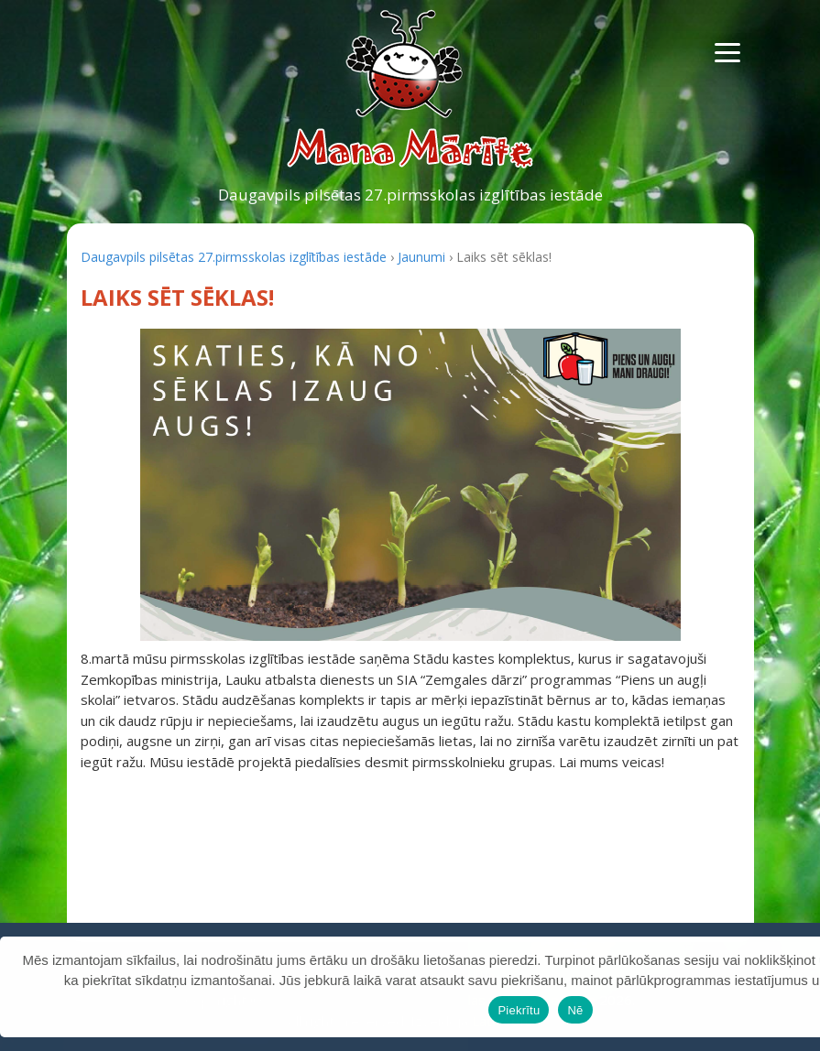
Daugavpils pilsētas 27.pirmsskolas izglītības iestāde (410, 194)
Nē (575, 1010)
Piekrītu (518, 1010)
